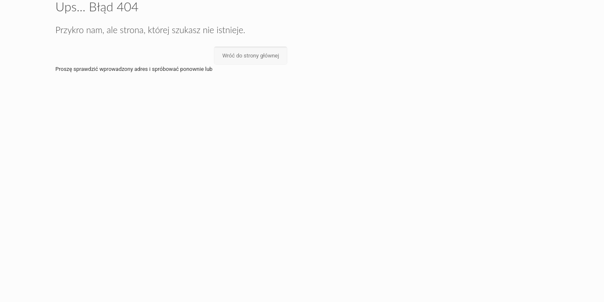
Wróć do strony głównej (250, 55)
